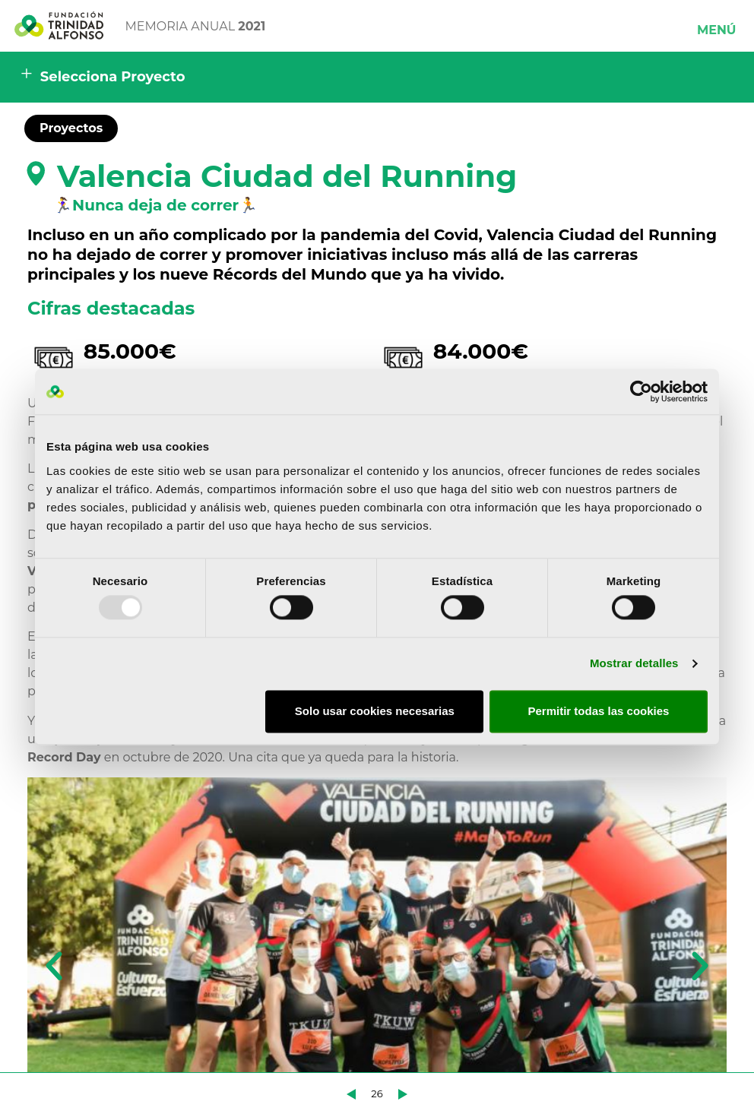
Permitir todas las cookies (598, 710)
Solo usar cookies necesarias (375, 710)
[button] (717, 26)
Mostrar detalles (634, 663)
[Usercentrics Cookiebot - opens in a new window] (641, 391)
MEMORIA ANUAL (195, 26)
